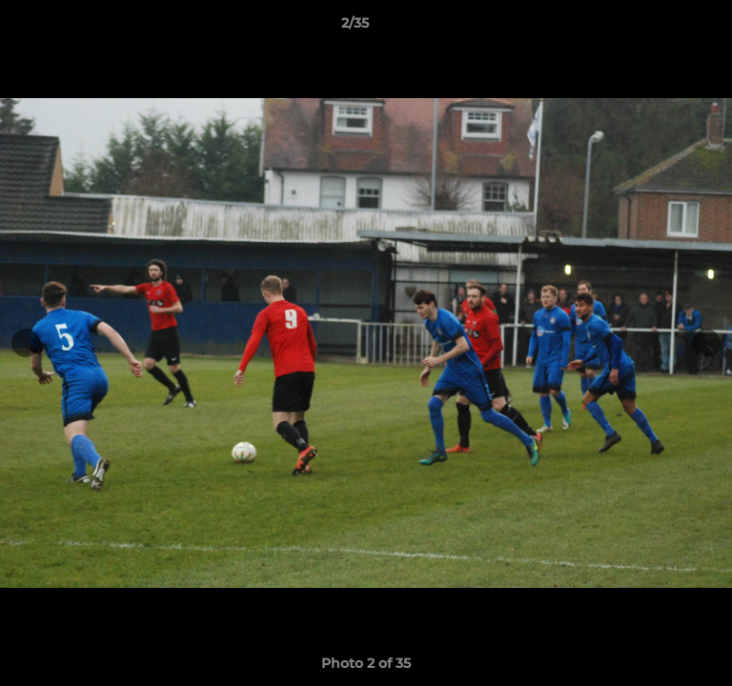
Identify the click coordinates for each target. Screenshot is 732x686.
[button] (663, 27)
